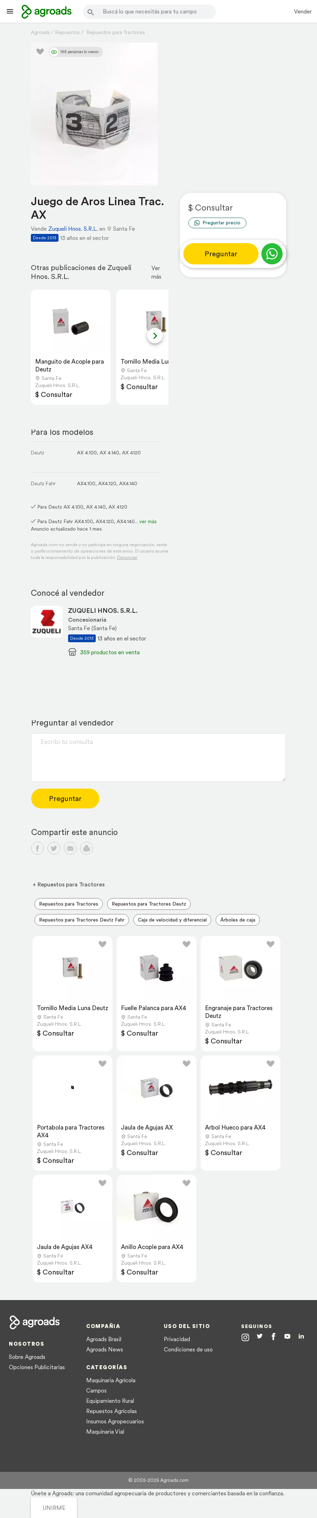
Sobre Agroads (27, 1356)
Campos (96, 1390)
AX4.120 (107, 483)
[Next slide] (155, 335)
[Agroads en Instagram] (245, 1337)
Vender (303, 11)
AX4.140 (128, 483)
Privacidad (177, 1339)
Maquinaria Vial (105, 1431)
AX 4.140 (109, 452)
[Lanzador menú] (10, 11)
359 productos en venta (110, 652)
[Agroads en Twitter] (259, 1337)
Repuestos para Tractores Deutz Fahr (81, 920)
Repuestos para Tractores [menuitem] (68, 904)
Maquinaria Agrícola (110, 1380)
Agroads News (104, 1349)
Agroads (40, 32)
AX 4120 (131, 452)
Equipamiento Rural (110, 1400)
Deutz (37, 452)
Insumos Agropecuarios (115, 1421)
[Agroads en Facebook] (273, 1338)
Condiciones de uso (188, 1349)
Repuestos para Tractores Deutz (149, 904)
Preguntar (221, 253)
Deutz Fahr (43, 483)
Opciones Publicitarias (37, 1367)
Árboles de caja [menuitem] (237, 920)
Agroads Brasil (103, 1339)
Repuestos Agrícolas (111, 1411)
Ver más (156, 272)
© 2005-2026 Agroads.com (158, 1480)
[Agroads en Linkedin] (301, 1337)
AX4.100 (86, 483)
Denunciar (127, 557)
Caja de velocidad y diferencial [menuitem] (172, 920)
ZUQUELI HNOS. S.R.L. (103, 610)
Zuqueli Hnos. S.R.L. (73, 228)
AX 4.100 (87, 452)
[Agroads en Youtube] (287, 1337)
